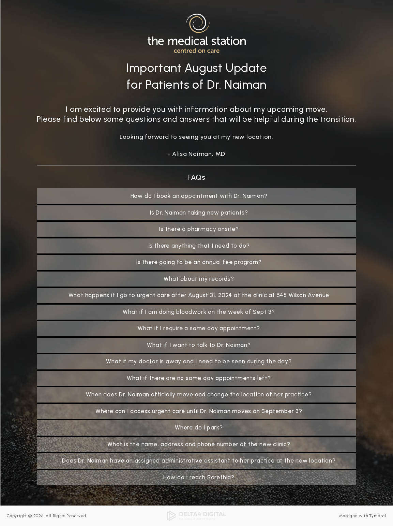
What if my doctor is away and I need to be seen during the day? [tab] (198, 361)
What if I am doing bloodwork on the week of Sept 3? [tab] (199, 311)
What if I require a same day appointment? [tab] (199, 328)
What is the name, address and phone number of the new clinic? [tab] (198, 444)
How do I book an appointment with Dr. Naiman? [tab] (199, 195)
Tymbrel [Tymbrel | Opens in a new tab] (377, 515)
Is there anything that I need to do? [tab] (199, 245)
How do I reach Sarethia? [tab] (199, 477)
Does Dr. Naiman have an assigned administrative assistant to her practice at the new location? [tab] (198, 460)
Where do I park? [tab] (199, 427)
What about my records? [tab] (199, 278)
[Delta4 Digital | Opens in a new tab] (196, 515)
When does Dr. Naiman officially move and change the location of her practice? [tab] (199, 394)
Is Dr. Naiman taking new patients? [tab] (199, 212)
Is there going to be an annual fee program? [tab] (198, 262)
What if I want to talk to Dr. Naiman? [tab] (199, 344)
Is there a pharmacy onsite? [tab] (199, 228)
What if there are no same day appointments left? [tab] (199, 378)
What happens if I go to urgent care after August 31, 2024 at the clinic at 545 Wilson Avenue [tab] (199, 295)
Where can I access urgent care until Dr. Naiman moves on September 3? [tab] (198, 411)
